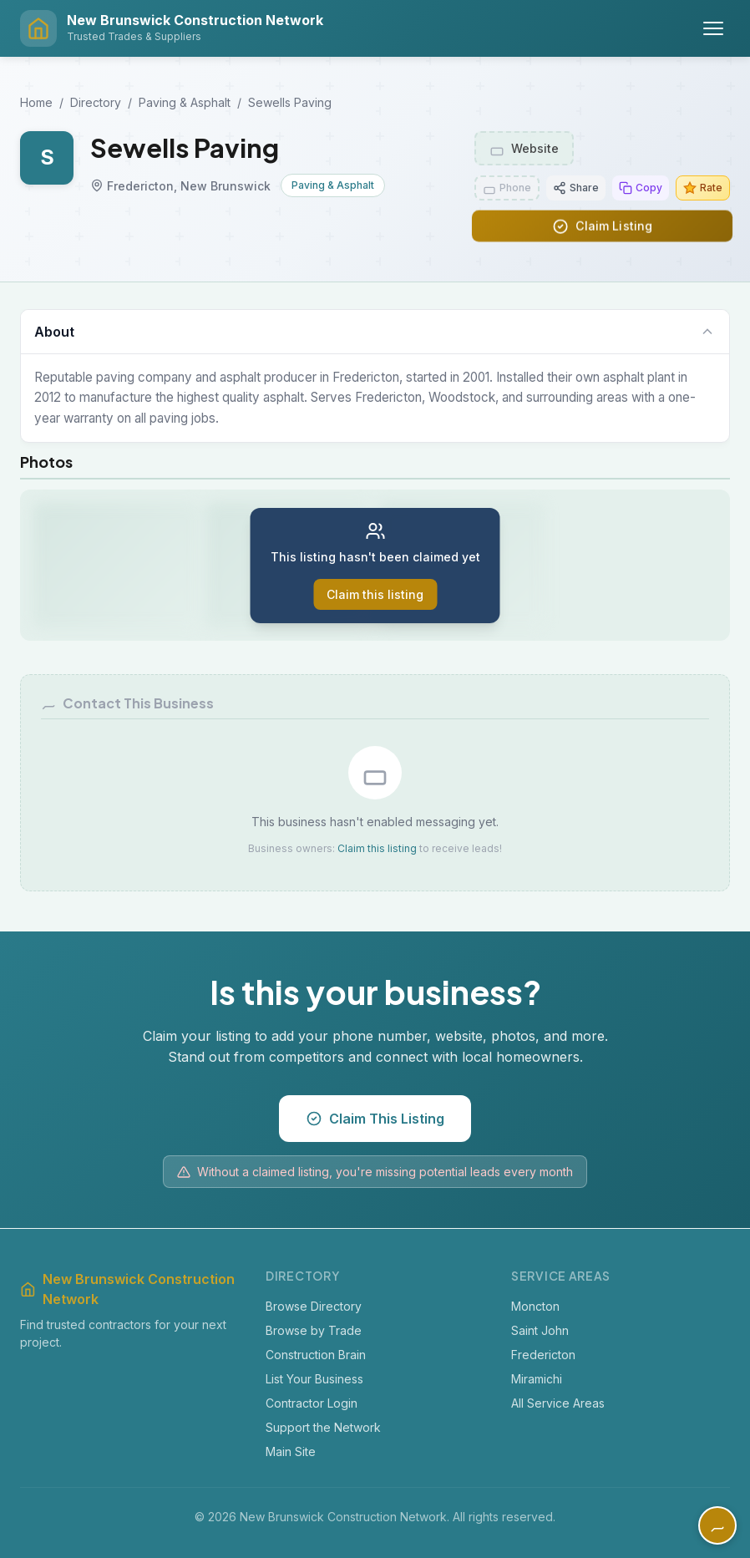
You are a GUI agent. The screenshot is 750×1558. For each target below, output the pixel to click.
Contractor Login (311, 1402)
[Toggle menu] (713, 28)
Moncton (535, 1305)
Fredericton (543, 1354)
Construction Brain (316, 1354)
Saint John (540, 1329)
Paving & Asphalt (185, 102)
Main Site (291, 1451)
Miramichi (536, 1378)
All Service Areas (558, 1402)
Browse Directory (314, 1305)
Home (36, 102)
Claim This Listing (375, 1118)
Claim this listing (377, 848)
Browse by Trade (314, 1329)
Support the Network (323, 1426)
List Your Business (314, 1378)
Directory (95, 102)
